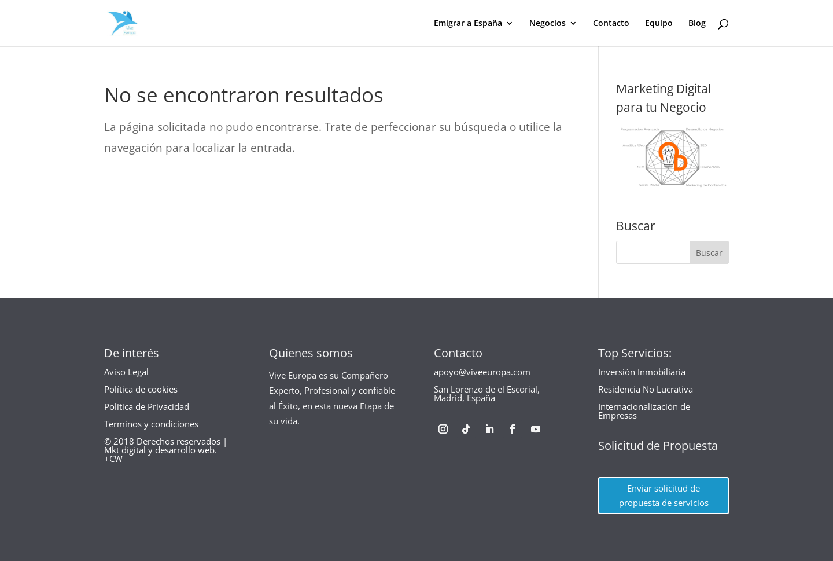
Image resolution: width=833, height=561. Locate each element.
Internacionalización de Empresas (644, 411)
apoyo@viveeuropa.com (482, 371)
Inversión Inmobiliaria (641, 371)
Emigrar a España (468, 23)
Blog (697, 23)
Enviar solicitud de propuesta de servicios (664, 495)
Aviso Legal (126, 371)
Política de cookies (141, 389)
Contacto (611, 23)
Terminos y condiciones (151, 424)
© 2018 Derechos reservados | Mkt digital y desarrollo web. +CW (165, 449)
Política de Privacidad (146, 406)
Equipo (659, 23)
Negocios (547, 23)
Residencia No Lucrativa (645, 389)
